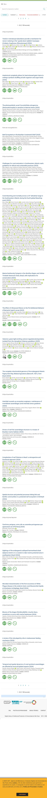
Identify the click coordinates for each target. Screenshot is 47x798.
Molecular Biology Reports (13, 381)
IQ (19, 351)
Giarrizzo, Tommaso (20, 466)
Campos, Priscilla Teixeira (8, 215)
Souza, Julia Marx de (33, 433)
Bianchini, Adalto (27, 167)
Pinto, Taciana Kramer (36, 241)
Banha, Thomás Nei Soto (15, 136)
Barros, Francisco (21, 210)
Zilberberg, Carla (29, 81)
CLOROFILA (10, 116)
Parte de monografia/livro (9, 127)
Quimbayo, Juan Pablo (17, 471)
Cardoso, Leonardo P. (16, 111)
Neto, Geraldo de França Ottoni (24, 558)
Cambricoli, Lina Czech (34, 213)
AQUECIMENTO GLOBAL (30, 254)
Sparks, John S (38, 346)
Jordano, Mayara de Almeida (9, 642)
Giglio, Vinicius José (32, 466)
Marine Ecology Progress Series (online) (16, 504)
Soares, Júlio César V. (20, 248)
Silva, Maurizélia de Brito (36, 246)
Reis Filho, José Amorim (31, 471)
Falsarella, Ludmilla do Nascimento (11, 219)
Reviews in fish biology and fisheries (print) (17, 474)
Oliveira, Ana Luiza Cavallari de (17, 238)
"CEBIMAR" (14, 15)
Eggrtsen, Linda (6, 461)
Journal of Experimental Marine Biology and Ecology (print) (21, 112)
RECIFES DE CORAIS (19, 116)
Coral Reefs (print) (11, 253)
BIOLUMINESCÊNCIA (12, 352)
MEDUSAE (9, 645)
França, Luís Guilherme (19, 224)
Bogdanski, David (6, 407)
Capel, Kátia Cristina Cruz (23, 215)
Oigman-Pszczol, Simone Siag (23, 670)
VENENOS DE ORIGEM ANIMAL (30, 53)
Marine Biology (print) (11, 85)
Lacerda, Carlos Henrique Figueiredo (30, 202)
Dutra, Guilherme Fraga (8, 279)
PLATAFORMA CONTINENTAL (14, 144)
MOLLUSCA (10, 411)
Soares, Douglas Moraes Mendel (10, 343)
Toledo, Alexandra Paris (32, 249)
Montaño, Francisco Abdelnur (15, 235)
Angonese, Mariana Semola (36, 208)
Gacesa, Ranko (6, 45)
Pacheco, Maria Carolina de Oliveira (11, 240)
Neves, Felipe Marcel (33, 312)
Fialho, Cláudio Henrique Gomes (12, 222)
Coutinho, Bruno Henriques (35, 279)
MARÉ (15, 411)
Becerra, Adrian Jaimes (18, 45)
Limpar (44, 14)
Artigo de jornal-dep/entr (9, 517)
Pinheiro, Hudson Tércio (22, 433)
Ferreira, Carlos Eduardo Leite (36, 221)
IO (23, 85)
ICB (39, 50)
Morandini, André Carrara (23, 46)
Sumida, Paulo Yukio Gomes (29, 111)
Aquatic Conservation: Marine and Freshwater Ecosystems (21, 561)
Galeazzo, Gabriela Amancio (28, 343)
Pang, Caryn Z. (14, 83)
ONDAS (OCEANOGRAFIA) (13, 320)
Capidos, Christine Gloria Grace (10, 616)
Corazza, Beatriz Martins (29, 216)
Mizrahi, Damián (31, 313)
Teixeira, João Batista (12, 282)
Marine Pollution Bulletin (12, 671)
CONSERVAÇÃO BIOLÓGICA (20, 565)
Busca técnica (34, 710)
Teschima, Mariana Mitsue (17, 249)
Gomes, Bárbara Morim (35, 226)
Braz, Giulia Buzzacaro (28, 211)
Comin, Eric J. (7, 216)
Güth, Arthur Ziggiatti (22, 109)
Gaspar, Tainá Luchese (22, 226)
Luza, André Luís (6, 205)
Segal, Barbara (6, 246)
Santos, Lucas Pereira (21, 279)
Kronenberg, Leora (29, 344)
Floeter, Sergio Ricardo (37, 463)
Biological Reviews (11, 644)
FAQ (10, 710)
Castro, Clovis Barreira (12, 169)
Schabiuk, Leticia (21, 379)
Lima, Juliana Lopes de (14, 230)
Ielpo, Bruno (34, 227)
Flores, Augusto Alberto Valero (32, 407)
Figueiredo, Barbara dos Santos (30, 222)
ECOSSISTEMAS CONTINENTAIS (31, 144)
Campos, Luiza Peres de (19, 205)
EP (39, 317)
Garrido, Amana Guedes (17, 81)
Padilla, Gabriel (11, 46)
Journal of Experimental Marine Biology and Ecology (19, 50)
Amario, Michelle (8, 208)
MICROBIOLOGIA (11, 53)
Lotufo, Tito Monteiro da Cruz (15, 172)
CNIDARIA (18, 53)
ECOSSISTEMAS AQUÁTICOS (16, 55)
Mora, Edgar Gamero (31, 45)
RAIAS (8, 382)
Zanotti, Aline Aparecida (8, 590)
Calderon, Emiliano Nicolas (19, 213)
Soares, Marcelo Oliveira (32, 248)
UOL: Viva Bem (10, 530)
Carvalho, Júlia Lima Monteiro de (10, 203)
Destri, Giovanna (15, 202)
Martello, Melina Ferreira (33, 232)
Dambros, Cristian (8, 463)
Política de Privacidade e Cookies (33, 787)
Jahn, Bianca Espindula (24, 207)
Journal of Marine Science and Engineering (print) (18, 317)
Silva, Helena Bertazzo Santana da (20, 246)
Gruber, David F (28, 346)
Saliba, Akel (5, 281)
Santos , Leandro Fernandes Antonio (20, 138)
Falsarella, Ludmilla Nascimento (35, 557)
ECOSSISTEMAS (23, 177)
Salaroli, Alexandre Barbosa (18, 243)
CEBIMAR (4, 51)
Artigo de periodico (7, 32)
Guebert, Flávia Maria (11, 170)
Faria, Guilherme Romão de (29, 219)
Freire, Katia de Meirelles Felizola (29, 464)
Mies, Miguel (5, 81)
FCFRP (22, 351)
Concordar (22, 794)
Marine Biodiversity (11, 618)
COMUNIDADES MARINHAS (24, 411)
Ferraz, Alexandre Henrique (20, 221)
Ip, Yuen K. (23, 83)
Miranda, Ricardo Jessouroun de (24, 234)
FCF (10, 51)
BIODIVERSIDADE (11, 289)
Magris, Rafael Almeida (16, 469)
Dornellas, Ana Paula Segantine (34, 218)
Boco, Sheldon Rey (23, 616)
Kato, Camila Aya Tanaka (26, 229)
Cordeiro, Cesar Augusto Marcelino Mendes (33, 461)
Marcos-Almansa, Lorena (18, 407)
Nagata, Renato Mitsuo (23, 642)
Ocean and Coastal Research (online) (15, 287)
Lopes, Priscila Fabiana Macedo (16, 467)
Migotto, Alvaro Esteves (17, 346)
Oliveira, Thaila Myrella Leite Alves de (35, 238)
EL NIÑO (21, 254)
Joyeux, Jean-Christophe (15, 435)
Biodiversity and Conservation (13, 437)
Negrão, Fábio (5, 238)
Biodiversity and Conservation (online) (15, 175)
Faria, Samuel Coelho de (24, 169)
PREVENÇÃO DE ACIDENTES (20, 532)
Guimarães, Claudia (21, 312)
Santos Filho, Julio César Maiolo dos (34, 245)
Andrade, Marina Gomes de (21, 208)
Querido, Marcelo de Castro (9, 109)
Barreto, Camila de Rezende (9, 501)
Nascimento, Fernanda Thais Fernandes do (30, 237)
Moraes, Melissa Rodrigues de (32, 235)
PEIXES (9, 438)
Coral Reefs (9, 591)
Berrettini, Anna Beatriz (33, 210)
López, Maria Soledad (20, 557)
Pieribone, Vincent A (7, 348)
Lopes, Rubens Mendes (8, 312)
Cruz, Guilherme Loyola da (9, 433)
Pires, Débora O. (6, 243)
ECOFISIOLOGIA (23, 86)
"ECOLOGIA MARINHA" (33, 15)
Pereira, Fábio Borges (27, 240)
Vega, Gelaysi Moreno (19, 313)
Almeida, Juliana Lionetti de (29, 230)
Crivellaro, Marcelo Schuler (17, 218)
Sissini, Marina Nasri (7, 248)
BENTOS (24, 506)
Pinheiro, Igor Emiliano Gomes (21, 241)
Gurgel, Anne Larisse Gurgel (22, 227)
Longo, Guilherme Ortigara (13, 139)
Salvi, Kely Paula (29, 243)
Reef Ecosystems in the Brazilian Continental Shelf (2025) (21, 134)
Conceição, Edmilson (17, 216)
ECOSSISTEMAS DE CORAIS (14, 476)
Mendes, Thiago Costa (8, 234)
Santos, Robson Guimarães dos (14, 245)
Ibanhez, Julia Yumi (24, 203)
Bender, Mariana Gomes (17, 472)
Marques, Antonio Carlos (38, 46)
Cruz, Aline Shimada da (32, 205)
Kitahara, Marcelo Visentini (24, 170)
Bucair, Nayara (6, 377)
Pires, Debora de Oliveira (8, 173)
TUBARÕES (10, 565)
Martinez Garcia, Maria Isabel (17, 281)
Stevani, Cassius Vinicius (21, 348)
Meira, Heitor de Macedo (8, 557)
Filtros (5, 15)
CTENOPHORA (22, 352)
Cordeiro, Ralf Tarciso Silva (22, 173)
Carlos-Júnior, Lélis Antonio (23, 668)
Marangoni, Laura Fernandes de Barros (33, 172)
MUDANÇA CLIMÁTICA (13, 86)
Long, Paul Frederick (9, 48)
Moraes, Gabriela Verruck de (16, 344)
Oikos (7, 409)
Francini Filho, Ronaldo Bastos (29, 136)
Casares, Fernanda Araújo (37, 668)
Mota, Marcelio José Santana (9, 237)
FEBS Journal (9, 351)
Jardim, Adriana (14, 229)
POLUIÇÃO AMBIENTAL (30, 55)
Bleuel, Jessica (16, 211)
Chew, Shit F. (31, 83)
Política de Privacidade (20, 710)
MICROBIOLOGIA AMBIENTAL (9, 56)
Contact (43, 710)
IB (8, 51)
